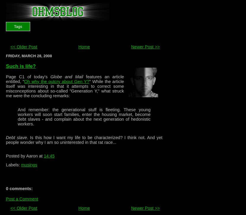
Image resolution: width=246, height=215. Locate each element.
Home (84, 46)
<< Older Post (23, 46)
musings (29, 165)
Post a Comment (22, 199)
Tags (18, 26)
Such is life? (21, 66)
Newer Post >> (145, 46)
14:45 (49, 156)
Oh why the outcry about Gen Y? (56, 81)
